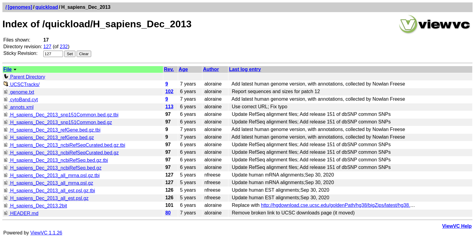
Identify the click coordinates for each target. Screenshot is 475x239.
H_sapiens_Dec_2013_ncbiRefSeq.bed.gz (52, 167)
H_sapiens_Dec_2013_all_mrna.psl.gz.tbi (51, 175)
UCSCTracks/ (21, 84)
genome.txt (18, 92)
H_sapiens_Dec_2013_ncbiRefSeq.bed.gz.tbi (55, 160)
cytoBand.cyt (20, 99)
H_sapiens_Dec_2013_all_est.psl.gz (45, 198)
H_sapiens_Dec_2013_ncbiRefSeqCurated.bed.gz (61, 152)
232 (64, 46)
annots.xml (18, 107)
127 (47, 46)
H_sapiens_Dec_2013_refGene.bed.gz (48, 137)
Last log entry (245, 69)
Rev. (169, 69)
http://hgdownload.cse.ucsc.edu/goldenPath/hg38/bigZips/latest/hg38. (335, 205)
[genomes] (20, 7)
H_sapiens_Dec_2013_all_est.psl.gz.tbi (49, 190)
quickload (46, 7)
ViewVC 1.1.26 (46, 232)
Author (211, 69)
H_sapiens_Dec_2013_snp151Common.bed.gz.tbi (60, 114)
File (7, 69)
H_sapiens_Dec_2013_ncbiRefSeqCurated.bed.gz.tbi (64, 145)
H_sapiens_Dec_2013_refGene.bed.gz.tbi (51, 130)
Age (183, 69)
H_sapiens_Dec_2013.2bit (35, 205)
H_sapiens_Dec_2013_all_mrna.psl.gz (48, 183)
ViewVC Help (457, 226)
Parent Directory (24, 76)
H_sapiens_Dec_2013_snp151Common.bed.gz (57, 122)
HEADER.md (20, 213)
